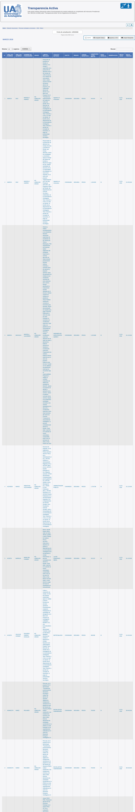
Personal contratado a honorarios (27, 28)
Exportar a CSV (113, 37)
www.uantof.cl (6, 804)
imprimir (89, 37)
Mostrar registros (10, 49)
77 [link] (116, 785)
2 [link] (97, 785)
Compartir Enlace (99, 37)
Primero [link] (81, 785)
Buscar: (113, 49)
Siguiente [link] (122, 785)
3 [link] (100, 785)
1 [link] (93, 785)
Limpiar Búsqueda (127, 37)
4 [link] (104, 785)
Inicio (4, 28)
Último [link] (130, 785)
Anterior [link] (88, 785)
